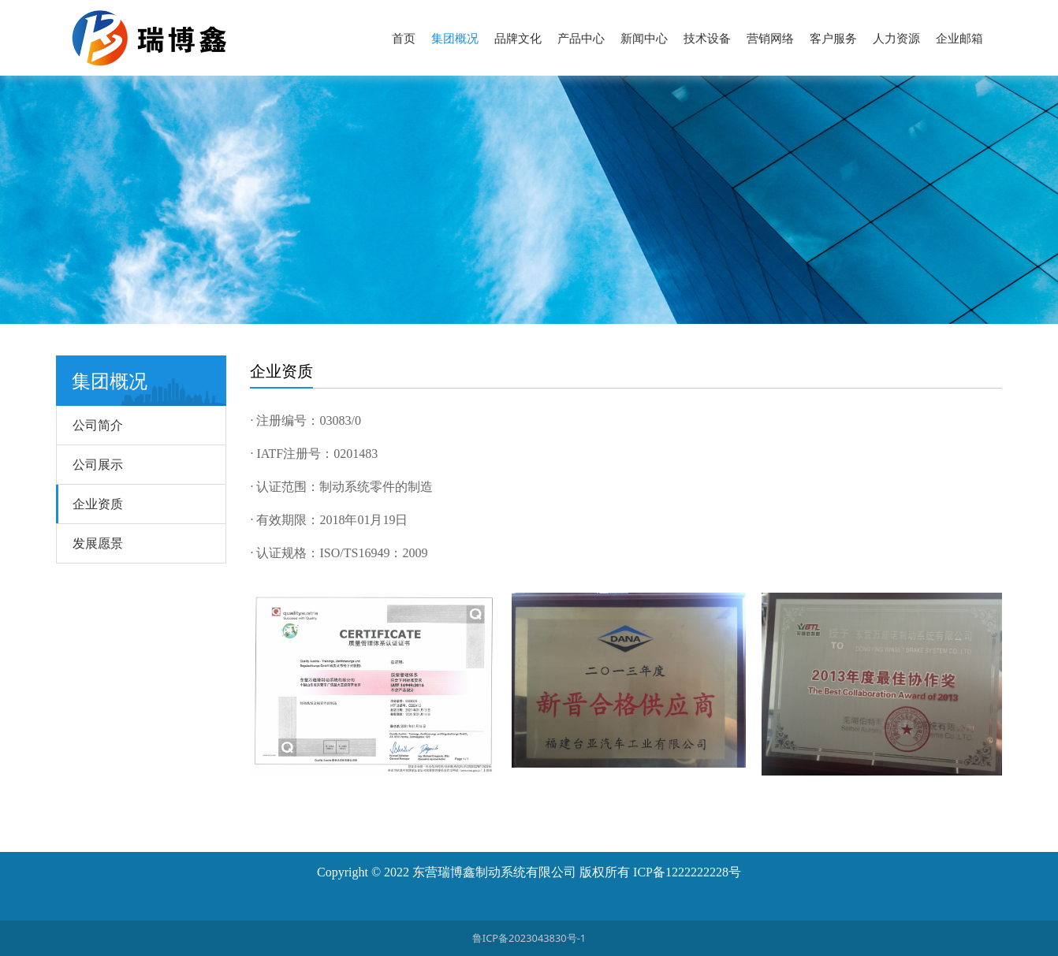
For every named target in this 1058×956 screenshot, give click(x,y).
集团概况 (455, 38)
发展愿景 (98, 543)
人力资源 (896, 38)
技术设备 (707, 38)
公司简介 (98, 424)
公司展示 (98, 464)
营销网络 (770, 38)
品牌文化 (518, 38)
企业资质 (98, 503)
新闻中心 (644, 38)
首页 (403, 38)
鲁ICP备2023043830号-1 (529, 938)
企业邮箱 (959, 38)
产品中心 (581, 38)
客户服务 (833, 38)
